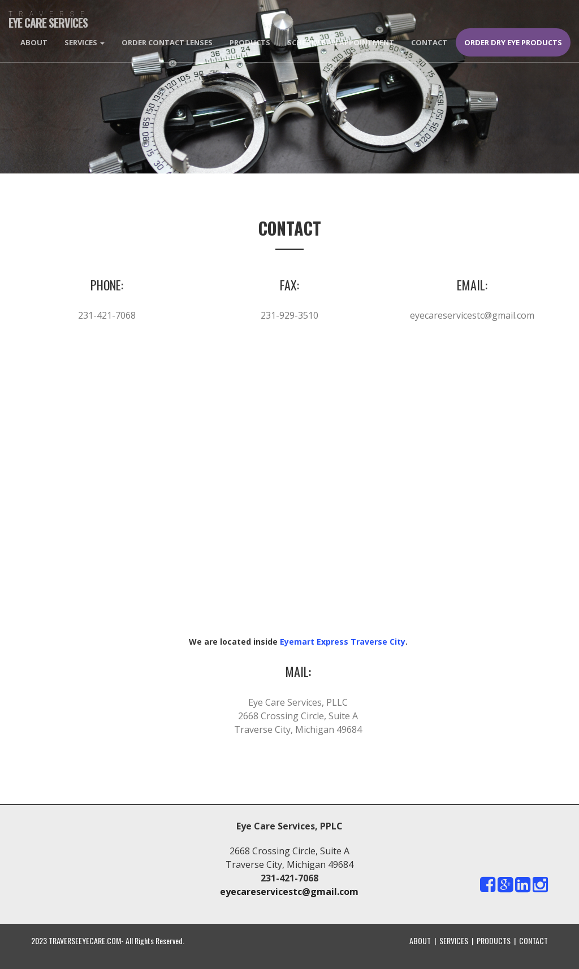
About (33, 42)
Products (250, 42)
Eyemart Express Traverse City (342, 641)
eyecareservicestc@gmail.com (472, 315)
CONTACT (533, 940)
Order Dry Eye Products (513, 42)
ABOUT (420, 940)
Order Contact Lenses (167, 42)
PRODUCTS (494, 940)
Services (84, 42)
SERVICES (453, 940)
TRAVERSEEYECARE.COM (85, 940)
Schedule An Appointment (340, 42)
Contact (429, 42)
